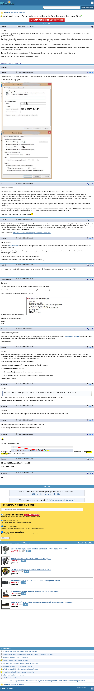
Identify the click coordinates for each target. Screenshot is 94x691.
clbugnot (4, 329)
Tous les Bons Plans (85, 543)
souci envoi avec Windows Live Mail (15, 660)
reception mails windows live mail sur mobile (18, 672)
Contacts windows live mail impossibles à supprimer (21, 663)
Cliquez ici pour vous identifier (46, 494)
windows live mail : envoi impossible (15, 657)
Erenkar (3, 26)
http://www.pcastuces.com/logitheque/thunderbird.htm (32, 233)
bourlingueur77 (6, 279)
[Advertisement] (47, 630)
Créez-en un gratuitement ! (62, 500)
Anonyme (4, 384)
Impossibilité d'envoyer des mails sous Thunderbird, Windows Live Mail (28, 654)
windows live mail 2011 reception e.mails (17, 666)
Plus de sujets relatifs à (47, 681)
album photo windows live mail (13, 675)
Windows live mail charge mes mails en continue (20, 651)
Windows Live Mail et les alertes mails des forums (20, 669)
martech (3, 72)
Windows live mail (9, 678)
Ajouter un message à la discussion (46, 20)
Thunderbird (13, 246)
